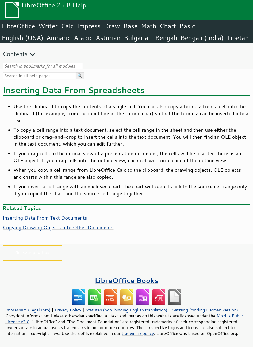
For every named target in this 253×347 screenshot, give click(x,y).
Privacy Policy (68, 310)
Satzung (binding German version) (205, 310)
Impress (89, 25)
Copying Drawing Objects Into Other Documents (58, 227)
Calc (67, 25)
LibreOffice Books (126, 280)
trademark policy (138, 333)
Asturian (108, 37)
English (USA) (22, 37)
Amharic (59, 37)
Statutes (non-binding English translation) (126, 310)
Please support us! (32, 252)
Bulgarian (138, 37)
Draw (112, 25)
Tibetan (238, 37)
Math (148, 25)
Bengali (166, 37)
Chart (167, 25)
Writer (47, 25)
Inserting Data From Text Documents (45, 217)
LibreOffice (18, 25)
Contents (15, 54)
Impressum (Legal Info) (28, 310)
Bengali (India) (202, 37)
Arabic (83, 37)
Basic (187, 25)
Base (130, 25)
